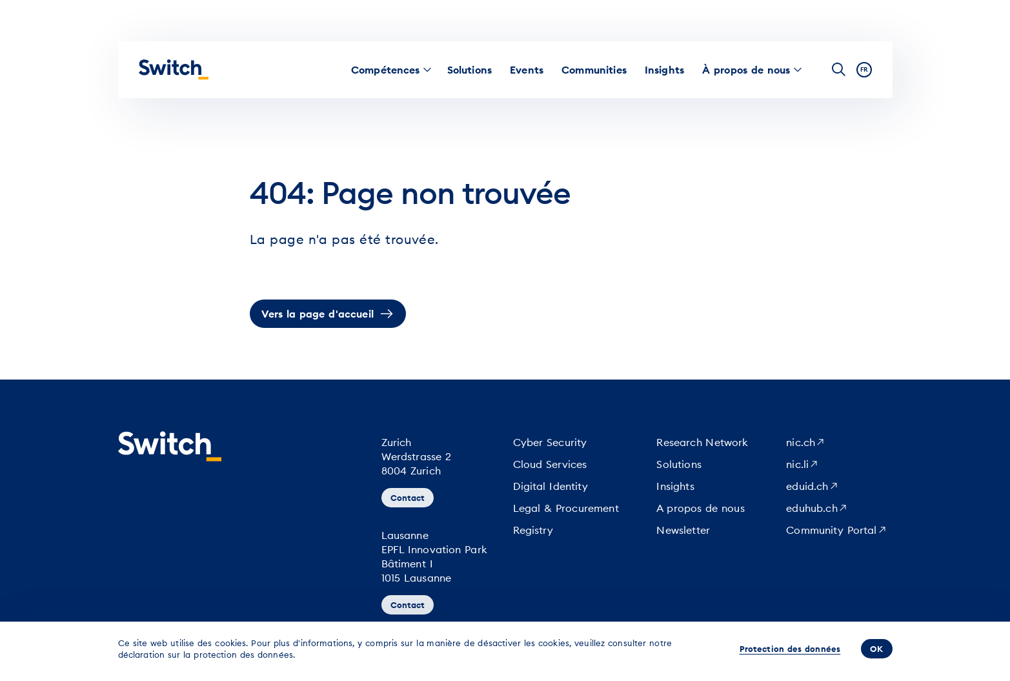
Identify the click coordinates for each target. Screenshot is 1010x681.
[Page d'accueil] (173, 69)
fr (864, 69)
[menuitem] (385, 70)
